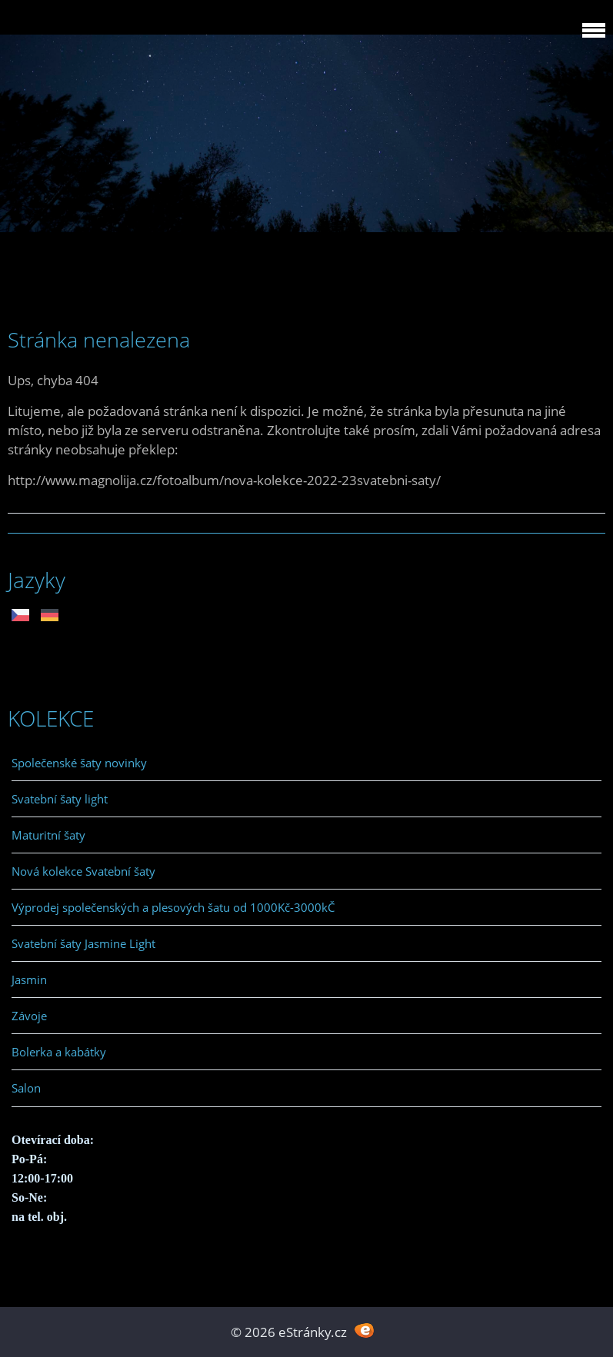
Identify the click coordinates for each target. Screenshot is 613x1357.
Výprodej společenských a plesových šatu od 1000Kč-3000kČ (173, 907)
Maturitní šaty (48, 835)
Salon (26, 1088)
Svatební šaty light (60, 799)
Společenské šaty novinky (79, 762)
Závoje (29, 1015)
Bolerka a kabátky (59, 1051)
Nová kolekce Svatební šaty (83, 871)
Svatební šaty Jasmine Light (83, 943)
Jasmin (29, 979)
